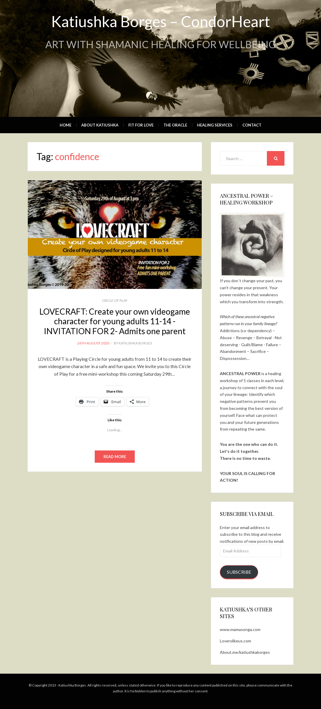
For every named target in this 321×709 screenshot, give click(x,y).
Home (65, 125)
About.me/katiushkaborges (245, 652)
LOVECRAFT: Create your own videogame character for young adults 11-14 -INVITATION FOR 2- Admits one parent (114, 321)
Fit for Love (140, 125)
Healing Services (214, 125)
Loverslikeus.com (235, 640)
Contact (251, 125)
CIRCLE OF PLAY (114, 300)
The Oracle (175, 125)
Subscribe (239, 572)
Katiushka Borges (135, 343)
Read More (114, 456)
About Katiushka (99, 125)
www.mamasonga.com (240, 629)
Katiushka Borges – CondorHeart (160, 21)
